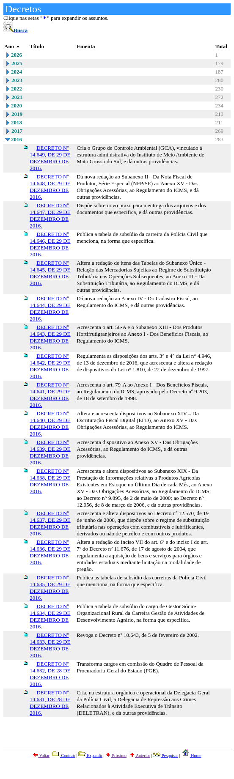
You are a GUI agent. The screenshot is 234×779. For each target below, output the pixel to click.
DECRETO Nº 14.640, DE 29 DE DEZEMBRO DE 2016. (50, 423)
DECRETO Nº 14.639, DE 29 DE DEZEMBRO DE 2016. (50, 452)
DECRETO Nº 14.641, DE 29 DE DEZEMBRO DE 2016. (50, 394)
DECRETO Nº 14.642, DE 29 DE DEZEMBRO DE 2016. (50, 366)
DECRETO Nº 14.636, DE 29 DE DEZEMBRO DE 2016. (50, 552)
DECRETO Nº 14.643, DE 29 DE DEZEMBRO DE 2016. (50, 337)
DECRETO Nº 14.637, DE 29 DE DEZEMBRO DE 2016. (50, 523)
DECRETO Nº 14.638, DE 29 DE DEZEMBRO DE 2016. (50, 481)
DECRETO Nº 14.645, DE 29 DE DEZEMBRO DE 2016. (50, 273)
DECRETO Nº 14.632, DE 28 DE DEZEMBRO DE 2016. (50, 674)
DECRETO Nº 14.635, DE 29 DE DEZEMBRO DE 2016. (50, 587)
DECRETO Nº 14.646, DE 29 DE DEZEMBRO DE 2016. (50, 244)
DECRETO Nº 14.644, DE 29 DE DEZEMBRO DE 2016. (50, 308)
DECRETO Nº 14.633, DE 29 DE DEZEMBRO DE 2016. (50, 645)
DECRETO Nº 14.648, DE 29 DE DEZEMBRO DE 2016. (50, 186)
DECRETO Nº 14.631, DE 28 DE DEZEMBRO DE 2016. (50, 702)
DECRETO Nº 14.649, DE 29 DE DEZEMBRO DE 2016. (50, 158)
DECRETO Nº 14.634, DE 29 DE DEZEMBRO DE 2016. (50, 616)
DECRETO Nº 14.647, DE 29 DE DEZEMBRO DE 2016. (50, 215)
